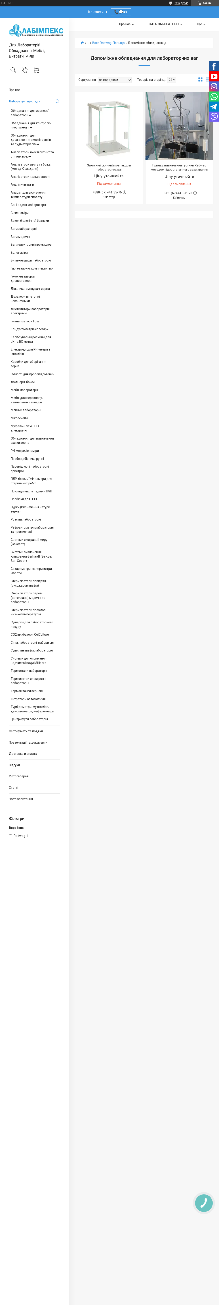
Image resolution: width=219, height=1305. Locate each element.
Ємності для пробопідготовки (32, 374)
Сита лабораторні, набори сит (33, 642)
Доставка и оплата (23, 753)
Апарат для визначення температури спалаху (28, 195)
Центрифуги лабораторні (29, 719)
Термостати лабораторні (29, 670)
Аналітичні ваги (22, 184)
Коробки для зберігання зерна (28, 364)
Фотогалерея (19, 776)
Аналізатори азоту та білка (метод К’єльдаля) (31, 167)
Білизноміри (20, 213)
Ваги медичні (20, 237)
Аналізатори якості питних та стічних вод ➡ (32, 154)
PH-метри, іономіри (25, 450)
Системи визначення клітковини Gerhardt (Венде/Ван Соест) (32, 556)
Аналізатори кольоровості (30, 176)
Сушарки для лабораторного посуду (32, 624)
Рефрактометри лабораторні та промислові (32, 530)
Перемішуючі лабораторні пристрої (30, 469)
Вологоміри (19, 252)
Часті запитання (21, 799)
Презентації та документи (28, 742)
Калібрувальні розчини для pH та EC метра (31, 339)
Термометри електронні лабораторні (28, 681)
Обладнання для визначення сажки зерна (32, 441)
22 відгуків (181, 3)
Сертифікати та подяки (26, 731)
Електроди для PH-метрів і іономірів (30, 352)
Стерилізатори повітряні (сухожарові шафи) (28, 583)
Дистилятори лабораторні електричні (30, 311)
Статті (13, 787)
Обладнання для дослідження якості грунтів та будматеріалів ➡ (31, 140)
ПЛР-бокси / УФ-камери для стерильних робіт (31, 481)
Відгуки (14, 765)
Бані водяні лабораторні (28, 205)
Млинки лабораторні (26, 410)
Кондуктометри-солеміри (29, 329)
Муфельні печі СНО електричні (25, 428)
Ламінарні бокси (23, 382)
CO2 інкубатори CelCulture (30, 634)
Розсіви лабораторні (26, 519)
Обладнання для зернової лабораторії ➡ (30, 113)
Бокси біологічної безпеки (30, 220)
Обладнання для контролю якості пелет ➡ (31, 125)
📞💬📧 (121, 12)
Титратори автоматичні (28, 699)
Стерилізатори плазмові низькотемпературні (28, 612)
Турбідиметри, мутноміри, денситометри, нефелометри (32, 709)
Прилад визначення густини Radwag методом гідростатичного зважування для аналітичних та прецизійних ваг (179, 170)
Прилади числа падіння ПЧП (31, 491)
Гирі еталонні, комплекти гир (32, 268)
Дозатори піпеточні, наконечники (25, 299)
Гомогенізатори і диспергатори (23, 279)
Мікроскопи (19, 418)
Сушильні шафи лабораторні (32, 650)
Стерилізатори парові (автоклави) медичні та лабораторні (28, 597)
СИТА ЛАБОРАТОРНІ (164, 24)
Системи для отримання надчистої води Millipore (28, 661)
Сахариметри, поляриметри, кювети (32, 571)
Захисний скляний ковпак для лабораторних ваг (109, 168)
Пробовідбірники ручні (27, 459)
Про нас (14, 90)
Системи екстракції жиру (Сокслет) (29, 542)
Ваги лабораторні (24, 228)
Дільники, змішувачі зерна (30, 288)
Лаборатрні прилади (24, 101)
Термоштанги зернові (27, 691)
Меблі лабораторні (24, 390)
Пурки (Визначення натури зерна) (30, 509)
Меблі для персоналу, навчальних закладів (27, 400)
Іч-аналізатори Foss (25, 321)
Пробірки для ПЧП (24, 499)
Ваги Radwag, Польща (108, 43)
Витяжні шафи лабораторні (31, 260)
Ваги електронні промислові (31, 244)
